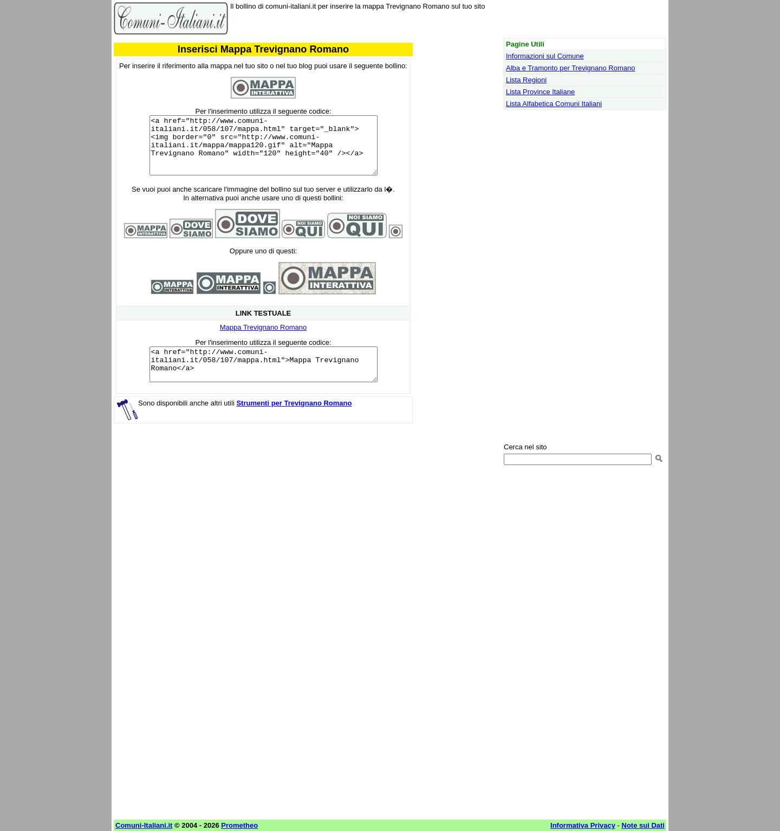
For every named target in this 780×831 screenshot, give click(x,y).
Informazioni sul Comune (545, 56)
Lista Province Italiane (540, 92)
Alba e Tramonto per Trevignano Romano (570, 68)
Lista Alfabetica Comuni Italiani (554, 104)
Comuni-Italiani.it (143, 825)
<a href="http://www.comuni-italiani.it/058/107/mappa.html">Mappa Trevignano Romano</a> (263, 379)
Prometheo (239, 825)
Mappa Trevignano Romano (263, 339)
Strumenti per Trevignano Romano (294, 421)
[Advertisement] (263, 525)
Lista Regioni (526, 80)
